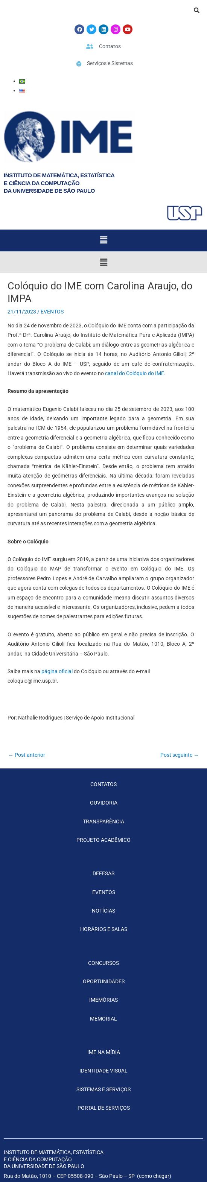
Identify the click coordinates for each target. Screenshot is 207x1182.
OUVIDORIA (103, 803)
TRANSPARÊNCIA (103, 821)
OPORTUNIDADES (104, 981)
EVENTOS (52, 312)
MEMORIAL (103, 1019)
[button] (103, 240)
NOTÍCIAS (103, 911)
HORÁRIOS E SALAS (103, 929)
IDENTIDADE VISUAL (103, 1071)
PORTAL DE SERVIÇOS (104, 1108)
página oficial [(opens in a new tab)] (57, 671)
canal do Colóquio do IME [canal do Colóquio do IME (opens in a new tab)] (134, 373)
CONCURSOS (103, 963)
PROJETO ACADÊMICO (103, 840)
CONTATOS (103, 784)
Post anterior (26, 755)
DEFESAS (103, 873)
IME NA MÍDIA (103, 1052)
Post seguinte (179, 755)
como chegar (154, 1176)
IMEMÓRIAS (103, 1000)
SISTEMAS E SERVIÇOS (103, 1089)
